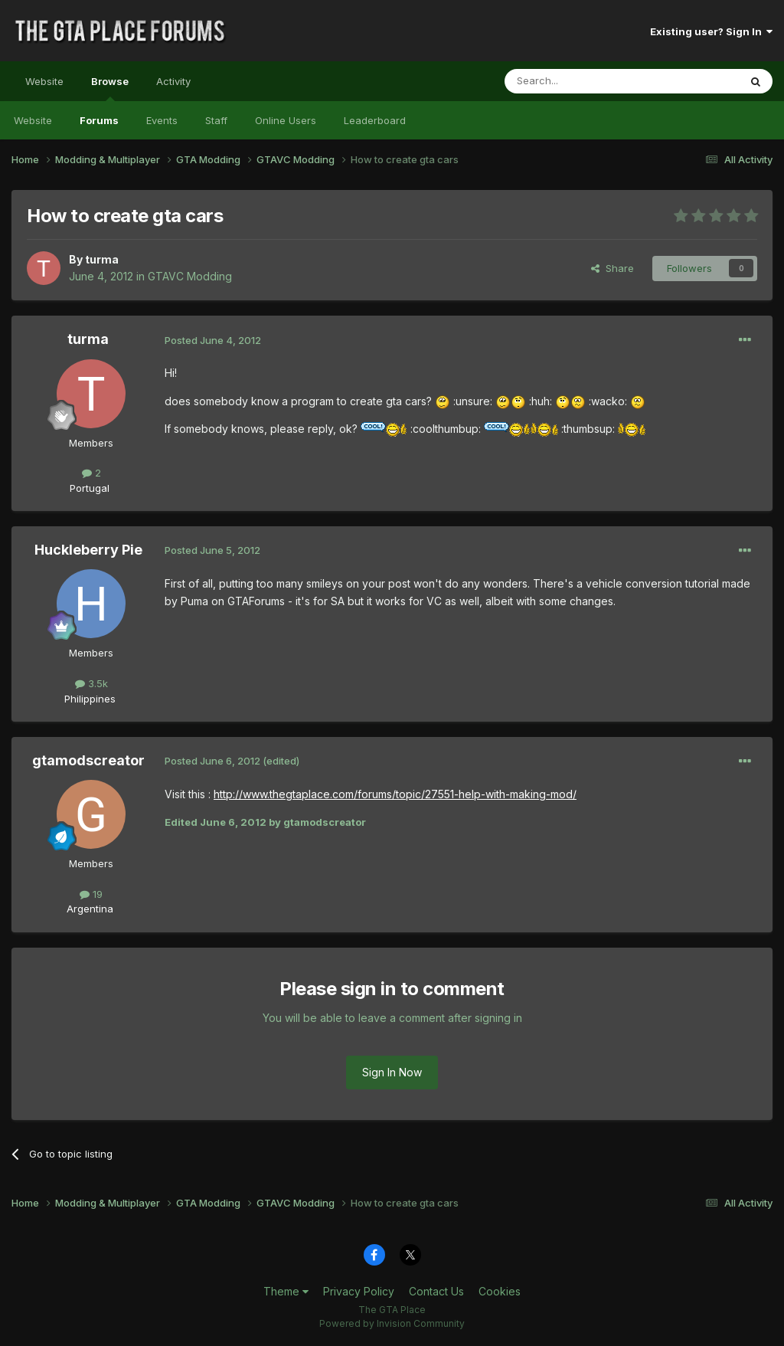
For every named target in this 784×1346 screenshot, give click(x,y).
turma (102, 259)
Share (612, 268)
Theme (286, 1291)
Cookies (500, 1291)
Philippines (90, 699)
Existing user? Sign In (711, 31)
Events (162, 120)
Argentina (90, 908)
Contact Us (436, 1291)
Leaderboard (375, 120)
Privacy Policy (358, 1291)
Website (44, 81)
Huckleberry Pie (88, 550)
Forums (99, 120)
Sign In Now (392, 1072)
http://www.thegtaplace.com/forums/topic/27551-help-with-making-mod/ (395, 794)
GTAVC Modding (190, 276)
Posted (213, 340)
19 (91, 894)
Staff (216, 120)
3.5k (91, 683)
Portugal (89, 488)
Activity (173, 81)
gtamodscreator (88, 760)
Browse (110, 88)
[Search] (583, 81)
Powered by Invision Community (392, 1323)
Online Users (285, 120)
